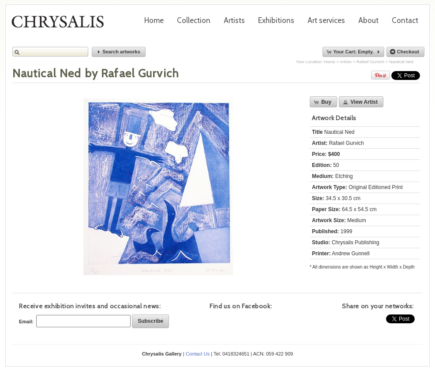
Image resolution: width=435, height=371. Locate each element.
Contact (405, 20)
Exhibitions (276, 20)
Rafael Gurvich (370, 61)
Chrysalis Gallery (61, 24)
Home (154, 20)
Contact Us (198, 353)
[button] (119, 52)
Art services (326, 20)
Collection (193, 20)
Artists (234, 20)
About (368, 20)
